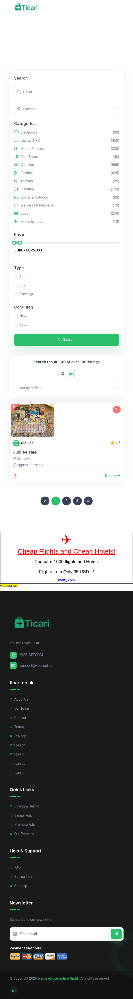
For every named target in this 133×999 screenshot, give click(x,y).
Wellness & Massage (66, 205)
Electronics (66, 132)
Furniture (66, 189)
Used (23, 324)
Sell (22, 277)
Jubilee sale (25, 452)
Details (112, 476)
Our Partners (22, 834)
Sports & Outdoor (66, 197)
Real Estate (66, 157)
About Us (19, 699)
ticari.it (17, 754)
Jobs (66, 213)
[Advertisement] (66, 38)
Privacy (18, 736)
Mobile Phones (66, 149)
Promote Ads (22, 824)
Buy (22, 285)
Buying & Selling (24, 806)
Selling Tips (21, 876)
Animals (66, 181)
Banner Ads (21, 815)
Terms (17, 727)
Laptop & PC (66, 141)
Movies (27, 443)
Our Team (19, 708)
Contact (18, 718)
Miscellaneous (66, 222)
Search (66, 339)
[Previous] (45, 501)
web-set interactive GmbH (59, 978)
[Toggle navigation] (121, 8)
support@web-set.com (32, 665)
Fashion (66, 173)
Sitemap (18, 886)
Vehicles (66, 165)
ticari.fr (17, 772)
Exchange (26, 294)
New (22, 316)
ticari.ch (17, 745)
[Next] (88, 501)
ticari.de (18, 763)
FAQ (15, 867)
